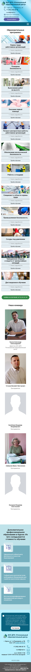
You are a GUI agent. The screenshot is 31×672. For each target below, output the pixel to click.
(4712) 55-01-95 (22, 297)
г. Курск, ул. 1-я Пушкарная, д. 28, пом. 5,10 (14, 642)
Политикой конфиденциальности (18, 624)
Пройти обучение (16, 53)
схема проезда (20, 643)
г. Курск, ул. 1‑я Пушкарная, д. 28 (14, 7)
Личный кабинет (11, 19)
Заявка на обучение (10, 297)
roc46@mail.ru (10, 12)
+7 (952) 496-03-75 (12, 10)
